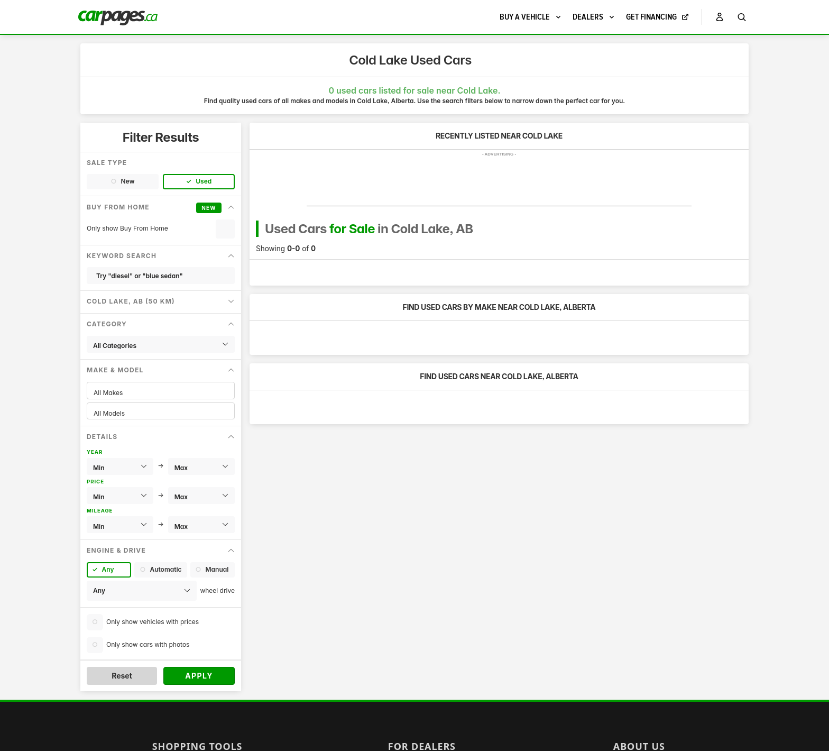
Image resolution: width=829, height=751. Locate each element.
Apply (199, 675)
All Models (160, 413)
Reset (122, 675)
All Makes (160, 393)
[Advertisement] (499, 182)
